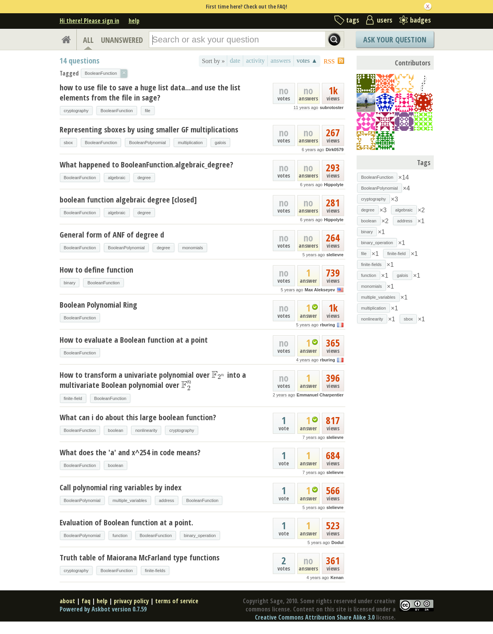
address (166, 500)
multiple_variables (130, 500)
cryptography (76, 110)
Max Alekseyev (320, 289)
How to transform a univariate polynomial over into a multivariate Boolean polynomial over (153, 380)
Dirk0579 (335, 149)
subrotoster (331, 107)
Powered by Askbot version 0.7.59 (103, 609)
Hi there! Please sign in (89, 20)
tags (352, 20)
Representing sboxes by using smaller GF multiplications (149, 129)
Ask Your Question (394, 39)
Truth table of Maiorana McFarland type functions (139, 557)
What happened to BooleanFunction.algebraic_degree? (146, 164)
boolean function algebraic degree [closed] (128, 199)
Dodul (337, 542)
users (384, 20)
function (120, 535)
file (147, 110)
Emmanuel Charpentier (320, 395)
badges (420, 20)
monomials (192, 247)
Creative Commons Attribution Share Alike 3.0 (315, 617)
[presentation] (218, 375)
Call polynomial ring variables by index (121, 487)
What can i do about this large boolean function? (138, 417)
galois (220, 142)
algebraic (116, 177)
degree (144, 177)
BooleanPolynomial (147, 142)
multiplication (190, 142)
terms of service (176, 601)
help (134, 20)
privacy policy (131, 601)
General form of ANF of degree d (112, 234)
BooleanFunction (117, 110)
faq (85, 601)
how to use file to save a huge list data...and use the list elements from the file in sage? (150, 92)
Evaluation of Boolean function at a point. (126, 522)
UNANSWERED (122, 40)
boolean (115, 430)
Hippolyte (333, 184)
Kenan (337, 577)
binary (70, 282)
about (67, 601)
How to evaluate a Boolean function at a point (134, 340)
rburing (327, 324)
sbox (68, 142)
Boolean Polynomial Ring (98, 304)
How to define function (96, 269)
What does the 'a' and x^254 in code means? (130, 452)
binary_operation (200, 535)
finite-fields (155, 570)
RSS (329, 61)
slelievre (334, 254)
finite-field (73, 398)
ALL (88, 40)
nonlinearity (146, 430)
